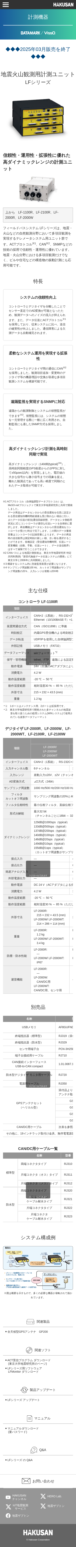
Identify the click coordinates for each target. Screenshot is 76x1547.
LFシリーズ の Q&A (20, 1460)
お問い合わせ (43, 1481)
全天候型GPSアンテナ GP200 (27, 1331)
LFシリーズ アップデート (23, 1400)
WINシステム (55, 713)
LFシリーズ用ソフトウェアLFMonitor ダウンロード (24, 1370)
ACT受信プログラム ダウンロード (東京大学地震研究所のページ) (29, 1362)
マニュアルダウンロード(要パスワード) (23, 1430)
